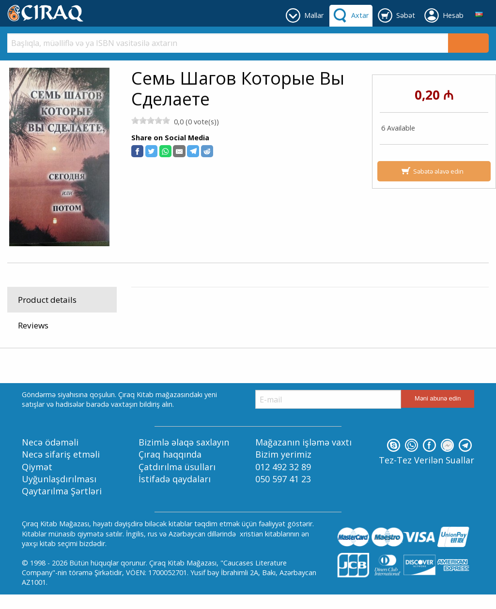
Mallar (147, 314)
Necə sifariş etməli (61, 469)
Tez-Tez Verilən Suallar (426, 475)
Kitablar (177, 314)
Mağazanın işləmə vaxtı (303, 457)
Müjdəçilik (256, 314)
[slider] (150, 120)
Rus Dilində (215, 314)
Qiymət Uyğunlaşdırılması (59, 487)
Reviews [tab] (33, 325)
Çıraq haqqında (170, 469)
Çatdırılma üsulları (177, 481)
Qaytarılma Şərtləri (62, 506)
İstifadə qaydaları (175, 493)
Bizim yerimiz (283, 469)
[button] (137, 151)
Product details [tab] (47, 299)
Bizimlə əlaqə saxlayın (184, 457)
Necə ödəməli (50, 457)
